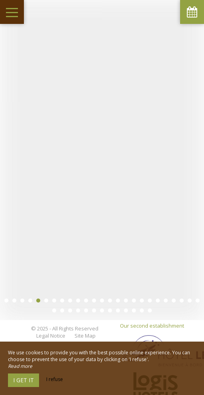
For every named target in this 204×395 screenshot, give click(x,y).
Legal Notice (50, 327)
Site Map (85, 327)
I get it (23, 380)
